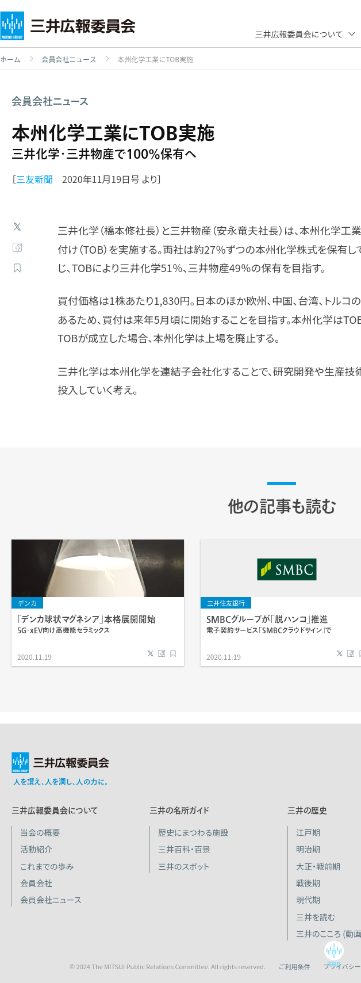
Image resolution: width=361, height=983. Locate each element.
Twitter (17, 226)
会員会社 (36, 883)
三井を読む (315, 917)
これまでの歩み (47, 866)
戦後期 (308, 883)
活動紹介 (36, 849)
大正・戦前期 (318, 866)
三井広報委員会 (68, 29)
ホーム (10, 59)
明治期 (308, 849)
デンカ (27, 602)
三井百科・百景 (184, 849)
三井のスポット (183, 866)
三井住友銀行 (226, 602)
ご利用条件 (294, 966)
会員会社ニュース (68, 59)
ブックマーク (17, 268)
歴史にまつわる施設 (193, 832)
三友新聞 (34, 179)
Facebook (17, 247)
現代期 (308, 899)
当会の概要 (40, 832)
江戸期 (308, 832)
